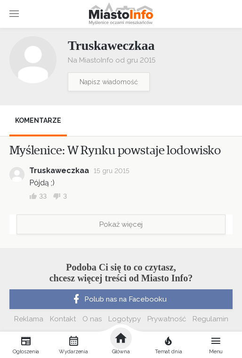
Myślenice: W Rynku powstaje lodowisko (115, 150)
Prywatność (166, 319)
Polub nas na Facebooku (119, 299)
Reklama (28, 319)
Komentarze (38, 120)
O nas (92, 319)
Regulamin (210, 319)
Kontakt (63, 319)
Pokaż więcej (121, 224)
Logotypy (124, 319)
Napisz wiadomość (109, 82)
